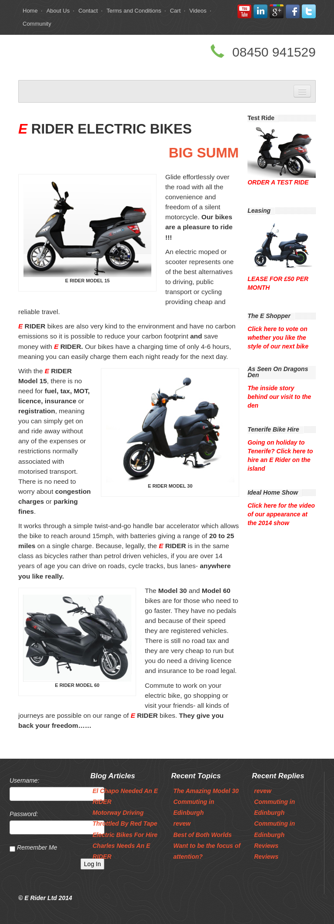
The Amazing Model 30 (205, 790)
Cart (175, 10)
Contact (88, 10)
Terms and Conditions (134, 10)
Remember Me (37, 847)
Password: (24, 813)
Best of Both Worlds (202, 834)
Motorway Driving (118, 812)
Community (37, 23)
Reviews (266, 845)
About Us (58, 10)
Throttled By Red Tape (125, 823)
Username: (24, 780)
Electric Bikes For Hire (125, 834)
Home (30, 10)
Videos (198, 10)
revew (181, 823)
